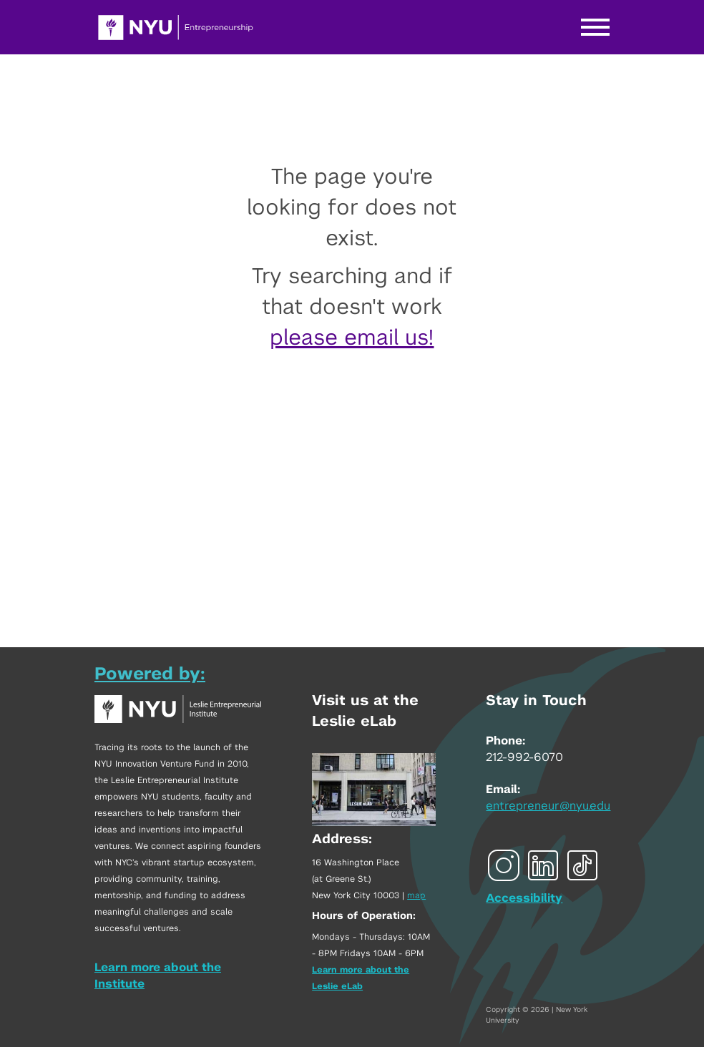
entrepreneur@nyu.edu (548, 806)
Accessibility (524, 898)
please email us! (352, 338)
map (416, 895)
